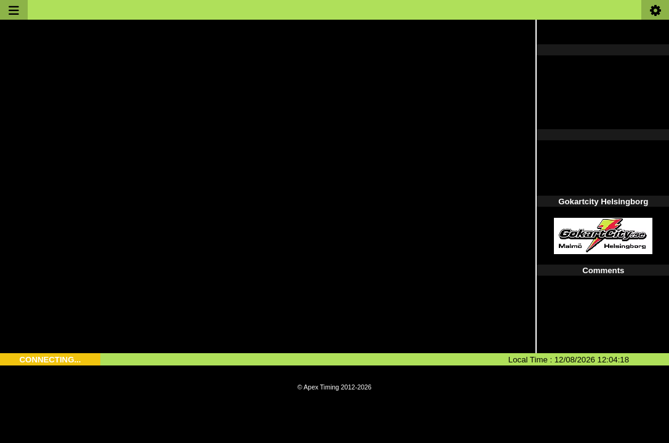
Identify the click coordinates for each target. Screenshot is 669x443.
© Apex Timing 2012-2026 (334, 387)
